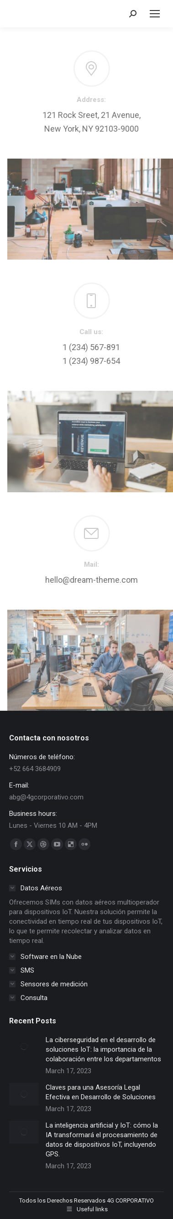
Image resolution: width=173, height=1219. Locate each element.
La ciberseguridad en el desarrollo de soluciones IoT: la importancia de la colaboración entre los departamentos (103, 1049)
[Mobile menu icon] (155, 14)
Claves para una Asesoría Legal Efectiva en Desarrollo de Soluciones (101, 1092)
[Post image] (24, 1046)
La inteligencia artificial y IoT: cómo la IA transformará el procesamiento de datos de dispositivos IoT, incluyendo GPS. (102, 1139)
